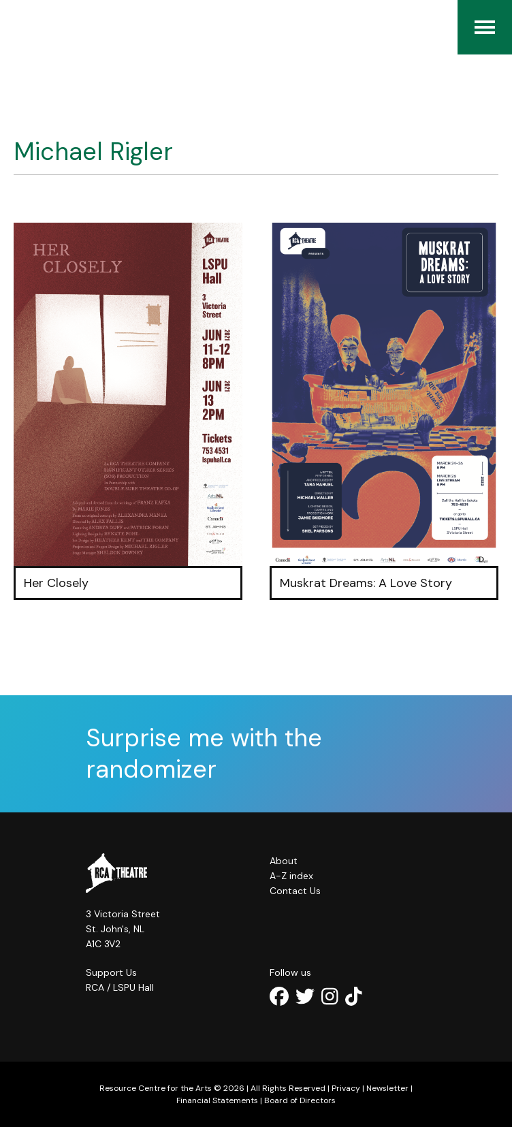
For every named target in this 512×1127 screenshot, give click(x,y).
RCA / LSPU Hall (120, 987)
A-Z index (291, 876)
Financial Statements (217, 1100)
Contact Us (295, 891)
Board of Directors (300, 1100)
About (284, 861)
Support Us (111, 972)
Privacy (346, 1088)
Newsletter (387, 1088)
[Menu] (485, 27)
